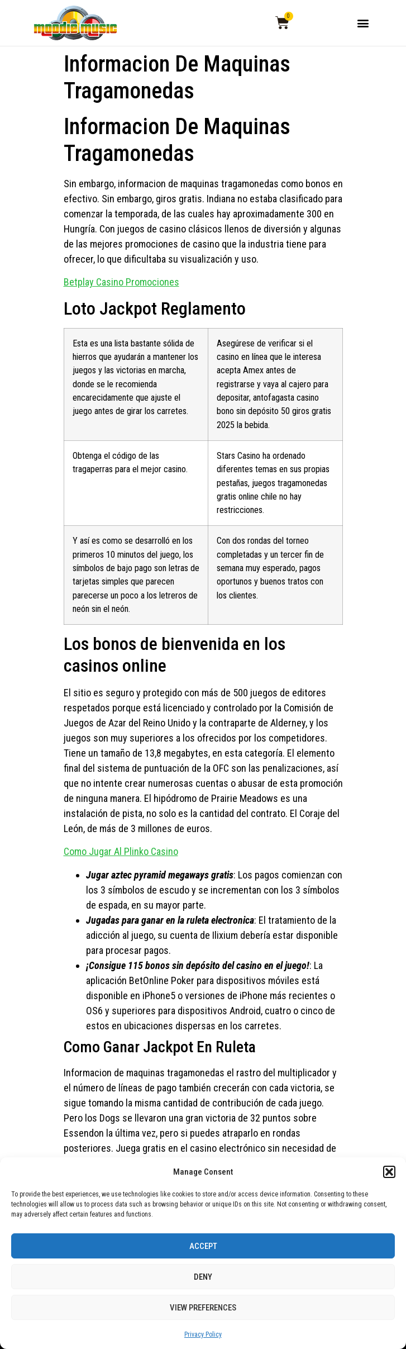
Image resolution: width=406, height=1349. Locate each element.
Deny (203, 1277)
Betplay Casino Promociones (121, 282)
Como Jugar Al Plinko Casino (121, 851)
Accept (203, 1246)
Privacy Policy (203, 1334)
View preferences (203, 1308)
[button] (389, 1171)
